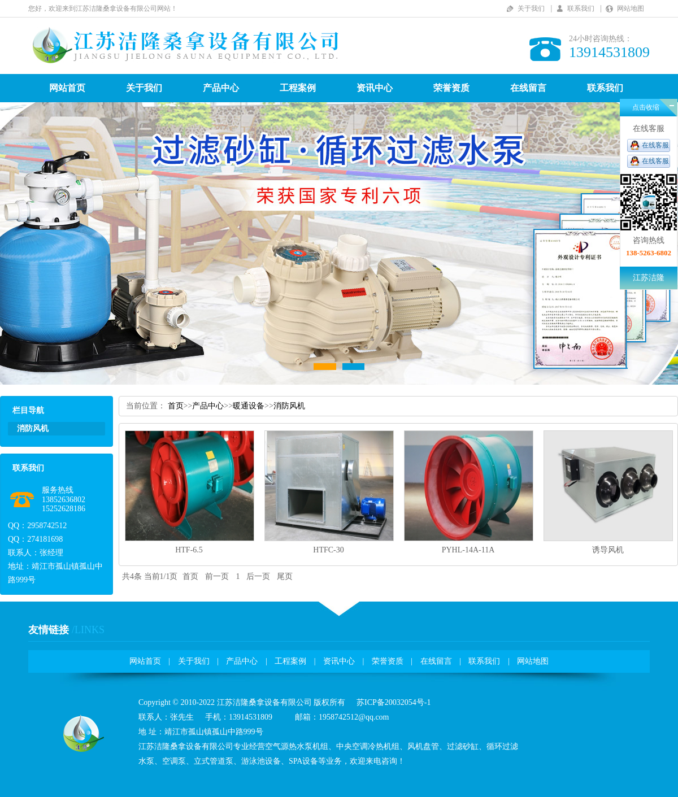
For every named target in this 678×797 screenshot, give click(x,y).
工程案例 (298, 88)
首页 (176, 406)
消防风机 (289, 406)
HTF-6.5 (189, 550)
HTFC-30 (328, 550)
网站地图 (630, 8)
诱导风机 (608, 550)
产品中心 (221, 88)
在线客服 (655, 145)
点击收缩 (645, 107)
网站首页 (67, 88)
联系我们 (580, 8)
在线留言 (528, 88)
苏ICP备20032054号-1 (394, 702)
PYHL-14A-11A (468, 550)
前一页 (217, 576)
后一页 (258, 576)
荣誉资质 (451, 88)
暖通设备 (248, 406)
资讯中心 (375, 88)
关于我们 (531, 8)
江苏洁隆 (648, 277)
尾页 (285, 576)
